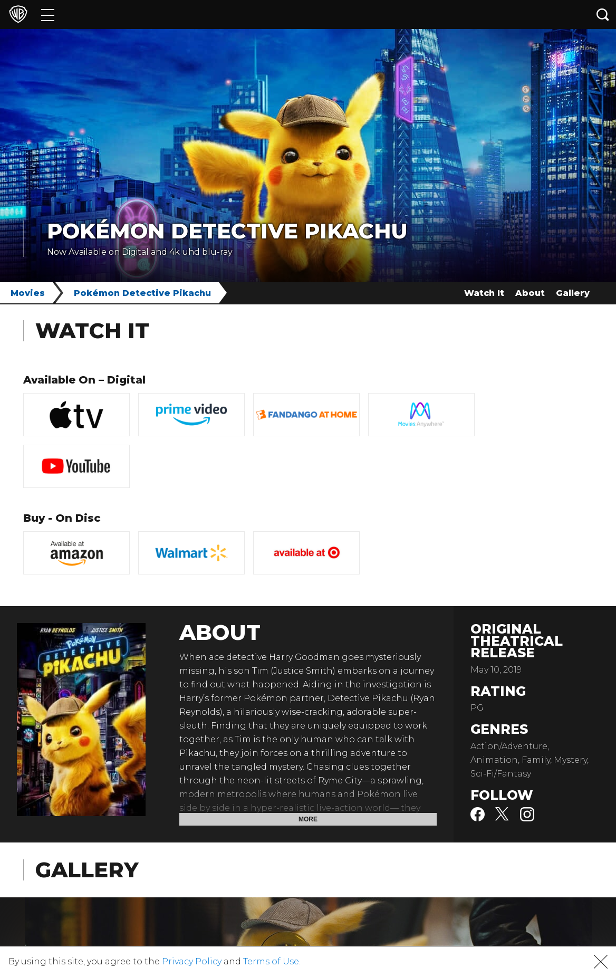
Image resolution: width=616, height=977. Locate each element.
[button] (601, 962)
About (530, 293)
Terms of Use (271, 961)
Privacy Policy (192, 961)
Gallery (573, 293)
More (308, 819)
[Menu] (48, 14)
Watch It (484, 293)
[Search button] (603, 14)
